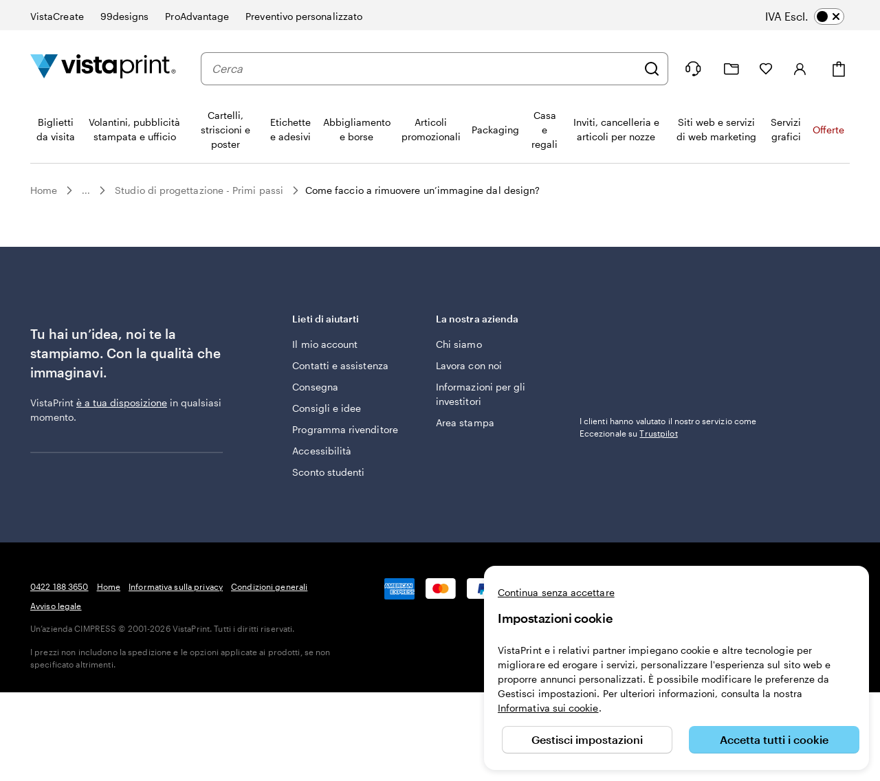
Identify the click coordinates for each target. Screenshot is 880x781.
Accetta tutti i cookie (774, 739)
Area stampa (465, 422)
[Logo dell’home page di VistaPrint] (103, 68)
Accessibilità (321, 450)
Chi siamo (459, 344)
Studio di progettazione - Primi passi (199, 190)
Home (43, 190)
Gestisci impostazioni (587, 739)
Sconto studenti (328, 472)
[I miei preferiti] (766, 69)
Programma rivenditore (344, 429)
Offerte (828, 129)
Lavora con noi (469, 365)
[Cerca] (652, 68)
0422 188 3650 (59, 586)
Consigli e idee (326, 408)
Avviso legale (56, 605)
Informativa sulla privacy (176, 586)
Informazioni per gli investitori (480, 394)
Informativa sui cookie (548, 708)
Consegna (315, 387)
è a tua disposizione (121, 402)
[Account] (800, 68)
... (86, 190)
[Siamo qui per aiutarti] (693, 68)
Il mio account (325, 344)
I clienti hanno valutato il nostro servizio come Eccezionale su (668, 427)
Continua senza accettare (556, 592)
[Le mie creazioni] (731, 69)
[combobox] (424, 68)
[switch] (814, 16)
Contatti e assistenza (340, 365)
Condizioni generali (269, 586)
